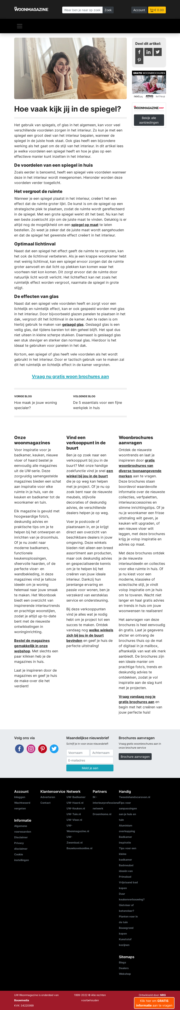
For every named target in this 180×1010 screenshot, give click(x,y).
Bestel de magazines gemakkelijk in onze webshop (32, 645)
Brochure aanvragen (135, 756)
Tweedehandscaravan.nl (134, 797)
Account (139, 10)
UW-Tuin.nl (74, 814)
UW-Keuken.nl (76, 808)
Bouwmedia (21, 1000)
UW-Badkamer (76, 797)
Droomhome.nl (102, 814)
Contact (45, 802)
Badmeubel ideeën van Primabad (126, 871)
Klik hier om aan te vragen (154, 1003)
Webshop (125, 973)
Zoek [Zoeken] (108, 10)
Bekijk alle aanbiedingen (149, 120)
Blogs (122, 962)
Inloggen (19, 797)
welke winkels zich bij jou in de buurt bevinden (89, 635)
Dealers (124, 968)
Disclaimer (21, 837)
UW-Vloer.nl (74, 819)
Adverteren (47, 797)
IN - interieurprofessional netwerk (106, 802)
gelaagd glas (73, 324)
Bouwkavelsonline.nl (79, 848)
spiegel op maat (84, 224)
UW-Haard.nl (75, 802)
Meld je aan (90, 768)
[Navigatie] (19, 26)
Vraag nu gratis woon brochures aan (70, 376)
